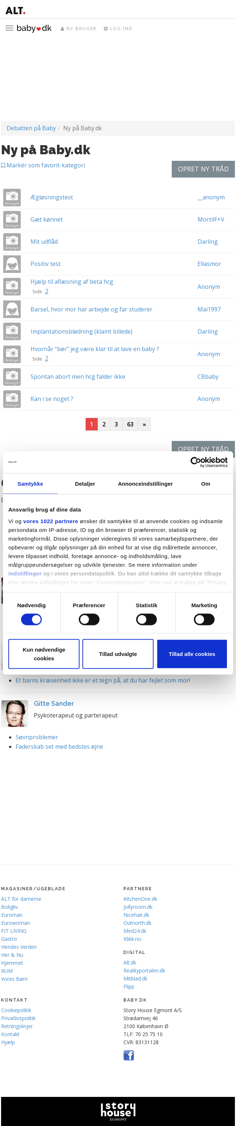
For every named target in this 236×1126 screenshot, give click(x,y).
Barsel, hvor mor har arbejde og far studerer (91, 309)
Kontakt (10, 1034)
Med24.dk (134, 930)
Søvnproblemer (37, 737)
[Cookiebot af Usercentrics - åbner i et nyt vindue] (196, 462)
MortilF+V (211, 219)
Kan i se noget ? (51, 399)
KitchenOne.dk (140, 898)
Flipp (128, 986)
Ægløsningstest (51, 197)
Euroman (12, 914)
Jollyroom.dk (137, 906)
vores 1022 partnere (50, 521)
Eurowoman (15, 922)
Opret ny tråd (203, 168)
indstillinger (25, 573)
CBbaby (208, 377)
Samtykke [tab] (30, 483)
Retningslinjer (17, 1026)
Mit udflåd (44, 242)
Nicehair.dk (136, 914)
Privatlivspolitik (18, 1018)
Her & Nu (12, 954)
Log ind (118, 28)
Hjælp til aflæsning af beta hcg (71, 282)
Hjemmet (12, 962)
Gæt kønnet (46, 219)
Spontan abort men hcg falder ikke (77, 377)
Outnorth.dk (137, 922)
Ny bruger (79, 28)
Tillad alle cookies (192, 654)
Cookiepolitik (16, 1010)
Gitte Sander (54, 703)
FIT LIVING (14, 930)
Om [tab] (205, 483)
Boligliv (9, 906)
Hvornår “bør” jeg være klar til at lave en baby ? (94, 349)
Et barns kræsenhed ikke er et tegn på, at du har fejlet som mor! (103, 680)
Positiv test (45, 264)
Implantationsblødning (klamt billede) (81, 331)
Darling (208, 242)
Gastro (9, 938)
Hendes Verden (19, 946)
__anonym (211, 197)
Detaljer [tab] (85, 483)
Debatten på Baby (31, 128)
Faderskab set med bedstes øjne (59, 747)
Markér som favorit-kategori (43, 165)
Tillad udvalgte (118, 654)
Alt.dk (129, 962)
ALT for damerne (21, 898)
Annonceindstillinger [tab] (145, 483)
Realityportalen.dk (144, 970)
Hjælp (8, 1042)
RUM (7, 970)
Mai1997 (209, 309)
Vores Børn (14, 978)
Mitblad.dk (135, 978)
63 (130, 424)
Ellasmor (209, 264)
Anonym (209, 287)
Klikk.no (132, 938)
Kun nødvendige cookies (44, 653)
